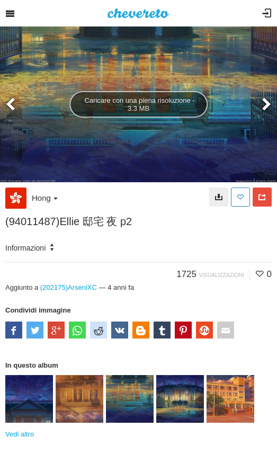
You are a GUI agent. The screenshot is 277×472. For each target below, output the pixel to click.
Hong (45, 197)
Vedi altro (19, 434)
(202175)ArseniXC (68, 287)
